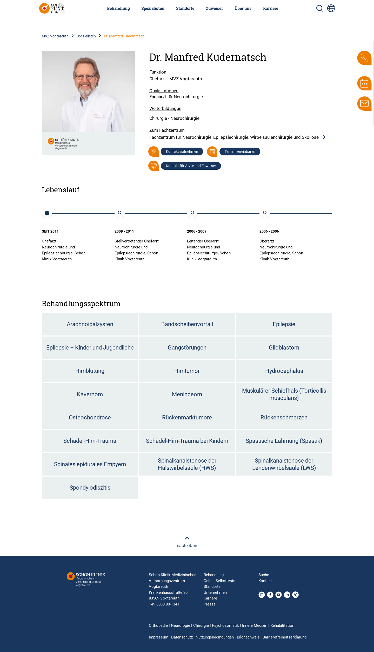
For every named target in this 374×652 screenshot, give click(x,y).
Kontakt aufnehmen (182, 151)
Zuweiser (214, 8)
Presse (210, 604)
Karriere (270, 8)
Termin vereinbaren (240, 151)
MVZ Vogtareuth (55, 36)
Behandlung (118, 8)
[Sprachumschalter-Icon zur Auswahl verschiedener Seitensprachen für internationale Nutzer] (331, 8)
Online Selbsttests (219, 580)
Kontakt (265, 580)
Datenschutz (182, 637)
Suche (263, 574)
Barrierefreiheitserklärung (284, 637)
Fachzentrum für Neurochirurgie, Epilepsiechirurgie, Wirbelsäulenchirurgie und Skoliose (237, 137)
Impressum (158, 637)
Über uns (243, 8)
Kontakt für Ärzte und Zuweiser (191, 166)
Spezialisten (152, 8)
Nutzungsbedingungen (215, 637)
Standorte (185, 8)
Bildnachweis (248, 637)
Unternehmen (215, 592)
